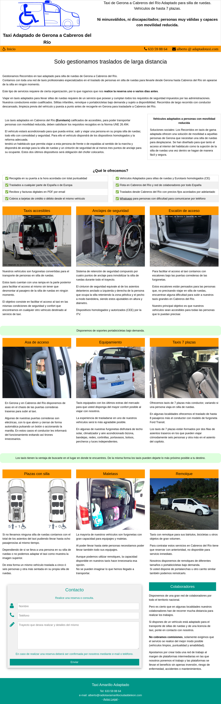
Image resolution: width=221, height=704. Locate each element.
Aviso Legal (110, 699)
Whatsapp (126, 198)
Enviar (74, 662)
